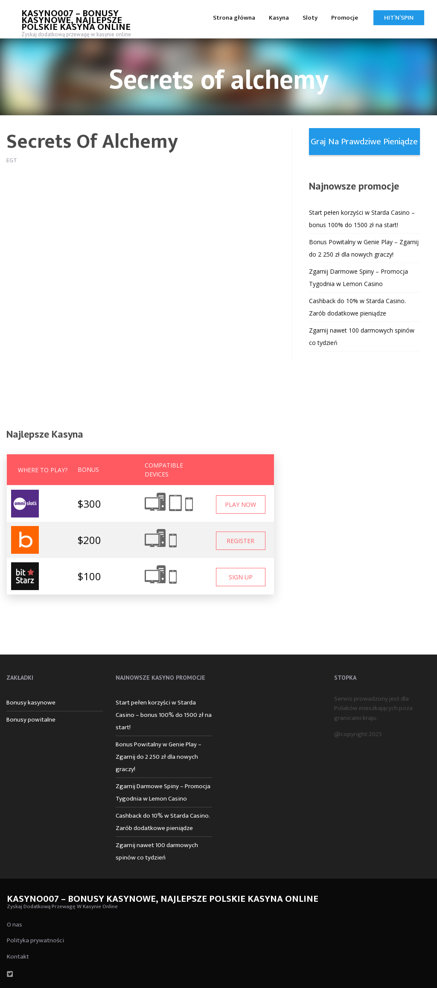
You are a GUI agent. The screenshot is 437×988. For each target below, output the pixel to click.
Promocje (344, 17)
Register (240, 541)
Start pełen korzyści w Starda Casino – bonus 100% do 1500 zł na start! (164, 715)
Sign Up (241, 577)
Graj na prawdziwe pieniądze (364, 141)
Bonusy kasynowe (30, 702)
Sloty (310, 17)
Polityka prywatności (35, 940)
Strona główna (234, 17)
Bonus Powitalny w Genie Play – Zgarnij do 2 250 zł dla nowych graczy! (158, 757)
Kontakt (18, 956)
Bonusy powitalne (30, 719)
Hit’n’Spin (399, 17)
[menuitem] (234, 17)
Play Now (240, 504)
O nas (14, 924)
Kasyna (279, 17)
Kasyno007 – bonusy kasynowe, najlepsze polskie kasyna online (76, 20)
